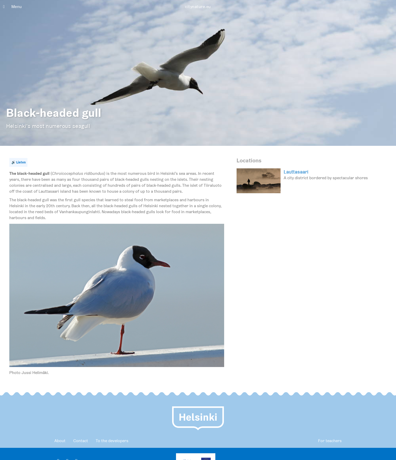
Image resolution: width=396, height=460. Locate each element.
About (59, 440)
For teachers (330, 440)
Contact (80, 440)
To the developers (112, 440)
